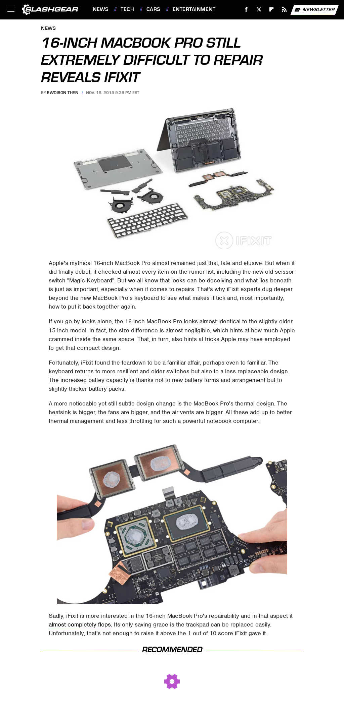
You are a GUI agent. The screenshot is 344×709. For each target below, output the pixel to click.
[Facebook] (246, 9)
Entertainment (194, 9)
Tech (127, 9)
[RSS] (284, 9)
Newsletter (314, 10)
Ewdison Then (62, 92)
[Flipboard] (271, 9)
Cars (153, 9)
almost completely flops (80, 624)
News (100, 9)
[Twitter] (259, 9)
